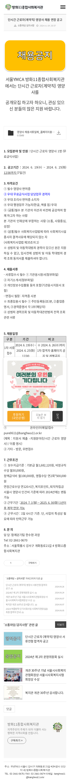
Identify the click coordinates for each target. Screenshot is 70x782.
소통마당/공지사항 (26, 25)
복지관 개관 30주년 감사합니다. (20, 604)
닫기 (57, 416)
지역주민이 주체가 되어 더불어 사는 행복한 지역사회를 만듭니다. (26, 731)
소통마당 (10, 578)
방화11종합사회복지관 (23, 724)
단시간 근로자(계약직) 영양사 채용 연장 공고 (35, 19)
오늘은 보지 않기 (41, 416)
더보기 (60, 624)
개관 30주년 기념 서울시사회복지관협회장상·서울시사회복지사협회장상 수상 (27, 598)
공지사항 (20, 578)
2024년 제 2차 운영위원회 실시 (20, 592)
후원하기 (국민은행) (18, 416)
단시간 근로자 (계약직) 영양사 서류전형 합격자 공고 (45, 638)
